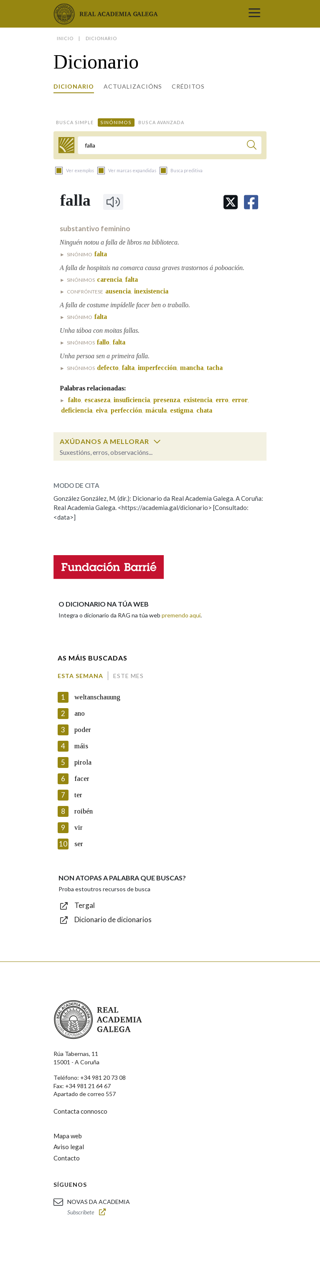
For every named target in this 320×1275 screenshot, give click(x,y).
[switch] (157, 441)
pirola (82, 762)
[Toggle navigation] (254, 14)
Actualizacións (133, 86)
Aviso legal (68, 1146)
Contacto (66, 1158)
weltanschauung (97, 697)
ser (78, 844)
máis (81, 746)
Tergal (84, 905)
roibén (83, 811)
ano (79, 713)
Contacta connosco (80, 1111)
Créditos (188, 86)
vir (78, 827)
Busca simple (75, 122)
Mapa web (67, 1136)
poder (82, 730)
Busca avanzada (161, 122)
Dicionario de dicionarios (113, 919)
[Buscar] (252, 146)
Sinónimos (116, 122)
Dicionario (73, 86)
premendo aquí (181, 615)
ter (78, 795)
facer (81, 779)
